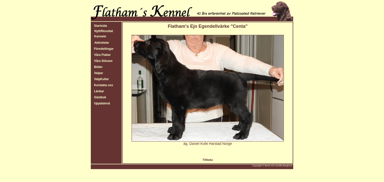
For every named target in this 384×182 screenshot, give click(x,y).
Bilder (97, 67)
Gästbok (99, 97)
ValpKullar (100, 79)
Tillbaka (208, 159)
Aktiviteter (101, 42)
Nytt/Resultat (103, 31)
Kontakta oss (102, 85)
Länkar (98, 91)
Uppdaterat (101, 103)
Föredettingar (103, 49)
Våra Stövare (102, 61)
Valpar (97, 73)
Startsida (99, 26)
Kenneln (99, 36)
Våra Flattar (101, 55)
